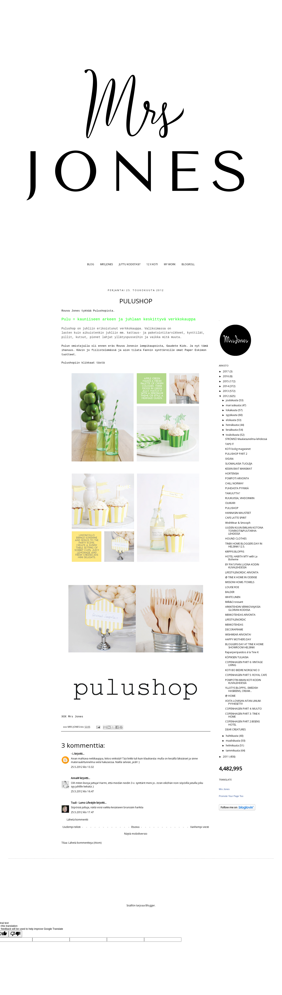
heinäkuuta (232, 425)
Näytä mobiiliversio (135, 833)
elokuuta (231, 420)
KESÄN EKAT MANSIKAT (238, 468)
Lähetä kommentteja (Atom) (84, 842)
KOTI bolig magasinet (238, 449)
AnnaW (75, 778)
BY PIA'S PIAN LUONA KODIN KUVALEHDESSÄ (242, 566)
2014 (226, 386)
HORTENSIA (232, 473)
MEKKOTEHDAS (234, 624)
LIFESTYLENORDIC (235, 619)
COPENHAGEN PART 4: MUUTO (243, 708)
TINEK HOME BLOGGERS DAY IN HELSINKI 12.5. (243, 545)
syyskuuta (232, 415)
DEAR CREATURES (235, 729)
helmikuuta (232, 745)
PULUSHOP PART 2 (236, 454)
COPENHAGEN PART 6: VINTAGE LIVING (244, 663)
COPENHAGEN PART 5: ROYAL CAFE (246, 675)
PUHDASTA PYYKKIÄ (237, 488)
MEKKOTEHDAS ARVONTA (240, 615)
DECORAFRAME (234, 629)
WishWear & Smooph (237, 523)
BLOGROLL (188, 264)
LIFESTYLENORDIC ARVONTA (241, 572)
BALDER (229, 592)
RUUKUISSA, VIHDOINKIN (239, 498)
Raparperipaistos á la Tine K (242, 652)
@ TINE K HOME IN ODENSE (241, 577)
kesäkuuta (232, 430)
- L (72, 753)
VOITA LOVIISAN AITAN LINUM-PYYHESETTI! (243, 702)
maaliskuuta (233, 740)
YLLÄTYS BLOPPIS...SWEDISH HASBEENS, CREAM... (241, 689)
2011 (226, 756)
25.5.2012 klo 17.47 (82, 812)
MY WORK (170, 264)
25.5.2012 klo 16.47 (82, 791)
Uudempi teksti (72, 827)
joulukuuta (232, 400)
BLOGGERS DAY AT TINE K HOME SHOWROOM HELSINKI (244, 645)
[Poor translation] (15, 933)
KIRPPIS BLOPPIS (234, 551)
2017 (226, 371)
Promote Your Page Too (231, 796)
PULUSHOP (231, 508)
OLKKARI (230, 503)
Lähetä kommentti (77, 819)
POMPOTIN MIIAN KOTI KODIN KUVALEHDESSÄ (243, 681)
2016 (226, 376)
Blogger (150, 905)
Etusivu (135, 827)
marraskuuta (234, 405)
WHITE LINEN (232, 597)
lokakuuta (232, 410)
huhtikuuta (232, 736)
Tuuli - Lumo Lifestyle (83, 803)
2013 (226, 391)
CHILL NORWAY (234, 483)
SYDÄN (229, 459)
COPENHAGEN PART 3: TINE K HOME (242, 715)
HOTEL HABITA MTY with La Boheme (241, 558)
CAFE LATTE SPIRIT (235, 517)
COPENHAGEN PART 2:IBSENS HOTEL (242, 723)
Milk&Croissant (234, 602)
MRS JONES (106, 264)
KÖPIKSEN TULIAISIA (237, 657)
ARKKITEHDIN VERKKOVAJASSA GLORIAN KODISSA (243, 608)
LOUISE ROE (232, 587)
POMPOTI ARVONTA (237, 478)
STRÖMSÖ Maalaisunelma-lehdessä (246, 439)
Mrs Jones (224, 789)
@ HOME (230, 696)
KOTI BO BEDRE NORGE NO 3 (242, 670)
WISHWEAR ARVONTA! (238, 634)
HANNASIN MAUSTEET (238, 513)
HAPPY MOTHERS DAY (238, 639)
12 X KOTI (152, 264)
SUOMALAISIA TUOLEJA (238, 463)
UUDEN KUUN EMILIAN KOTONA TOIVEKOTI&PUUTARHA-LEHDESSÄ (244, 530)
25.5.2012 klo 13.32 (82, 767)
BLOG (90, 264)
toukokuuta (233, 435)
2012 (226, 396)
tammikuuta (233, 750)
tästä (100, 362)
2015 (226, 381)
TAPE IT (229, 444)
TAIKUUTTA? (232, 493)
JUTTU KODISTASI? (129, 264)
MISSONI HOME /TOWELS (239, 582)
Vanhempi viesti (199, 827)
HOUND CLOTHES (235, 538)
